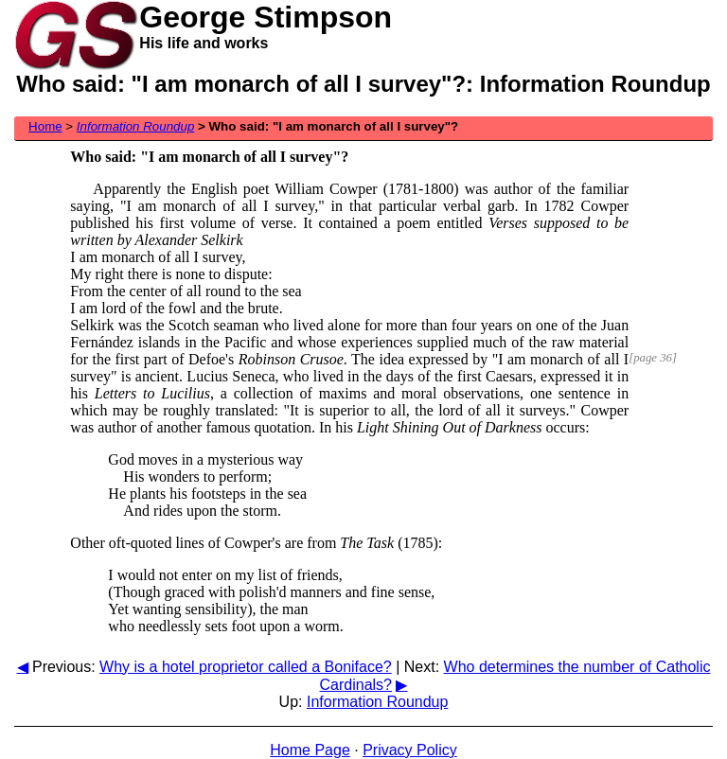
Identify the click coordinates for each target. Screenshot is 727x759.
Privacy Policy (410, 750)
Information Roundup (377, 702)
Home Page (310, 750)
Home (45, 126)
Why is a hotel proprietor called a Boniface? (245, 667)
